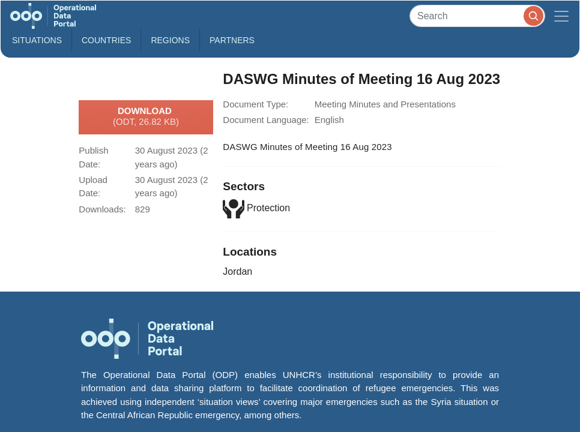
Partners (232, 40)
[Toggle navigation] (561, 15)
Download (146, 117)
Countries (106, 40)
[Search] (477, 16)
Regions (170, 40)
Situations (37, 40)
